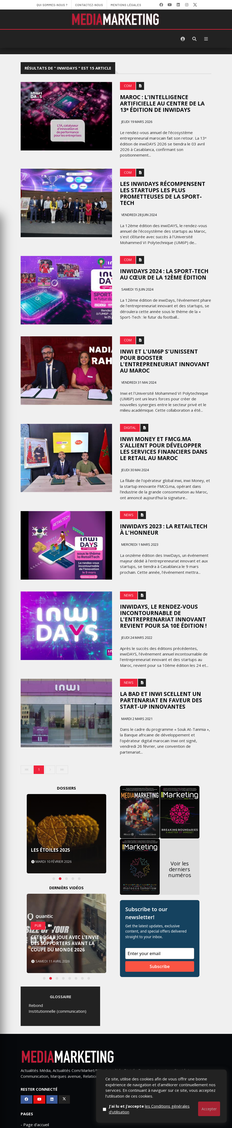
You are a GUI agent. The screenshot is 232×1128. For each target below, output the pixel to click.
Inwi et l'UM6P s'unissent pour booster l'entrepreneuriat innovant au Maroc (164, 361)
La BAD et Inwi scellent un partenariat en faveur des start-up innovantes (161, 700)
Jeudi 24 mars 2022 (136, 637)
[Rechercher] (194, 39)
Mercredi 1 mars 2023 (139, 544)
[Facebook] (161, 5)
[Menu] (206, 39)
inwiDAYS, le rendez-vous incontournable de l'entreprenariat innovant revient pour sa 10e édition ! (163, 616)
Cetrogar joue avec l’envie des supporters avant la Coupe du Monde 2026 (65, 943)
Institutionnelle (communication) (57, 1011)
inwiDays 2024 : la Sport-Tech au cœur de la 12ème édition (164, 274)
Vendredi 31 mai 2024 (138, 382)
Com (128, 86)
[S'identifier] (182, 39)
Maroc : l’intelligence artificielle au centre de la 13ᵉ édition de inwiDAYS (162, 103)
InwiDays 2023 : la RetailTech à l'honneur (163, 529)
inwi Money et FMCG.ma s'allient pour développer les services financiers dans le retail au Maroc (163, 448)
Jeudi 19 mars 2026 (136, 122)
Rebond (36, 1005)
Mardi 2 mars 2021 (137, 719)
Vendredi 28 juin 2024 (139, 215)
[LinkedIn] (178, 5)
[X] (195, 5)
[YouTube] (170, 5)
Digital (130, 427)
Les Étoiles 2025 (50, 850)
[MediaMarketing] (116, 19)
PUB (38, 925)
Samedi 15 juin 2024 (137, 289)
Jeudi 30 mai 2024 (135, 470)
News (128, 515)
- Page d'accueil (35, 1124)
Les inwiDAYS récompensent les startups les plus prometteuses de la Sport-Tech (162, 193)
